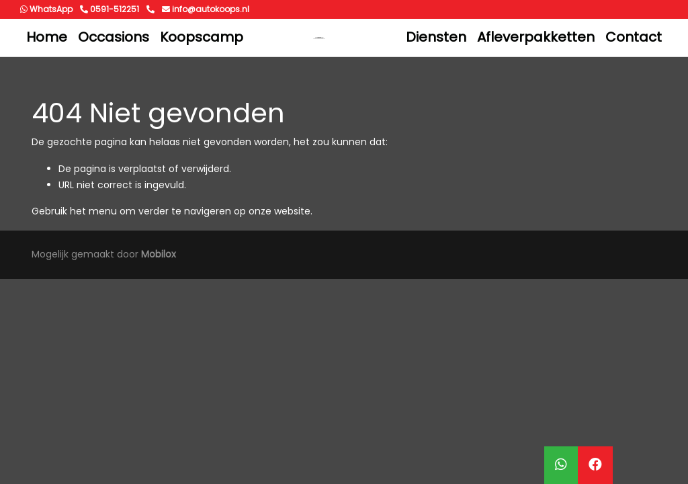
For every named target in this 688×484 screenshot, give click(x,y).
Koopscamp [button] (201, 37)
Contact (633, 37)
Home (46, 37)
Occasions (113, 37)
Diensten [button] (436, 37)
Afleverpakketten (536, 37)
